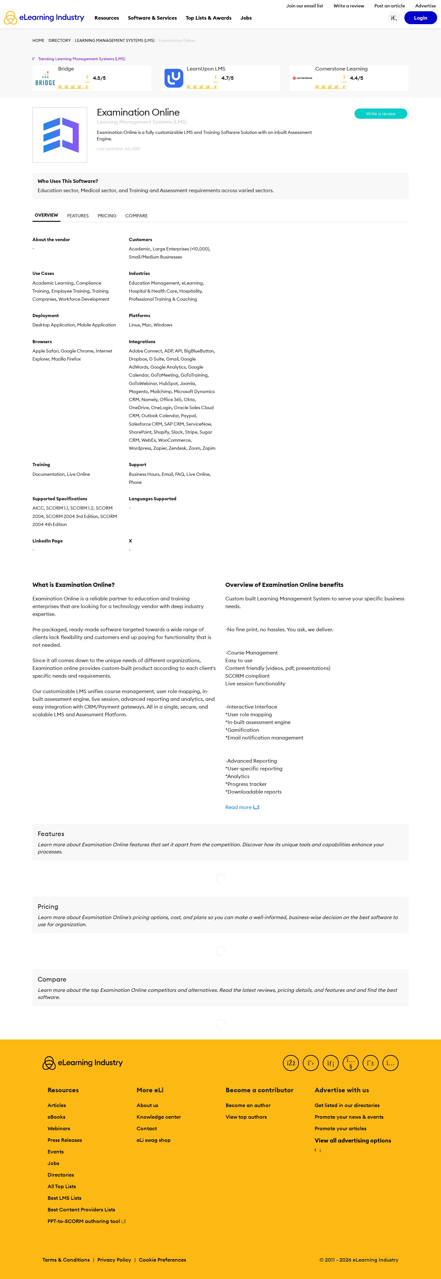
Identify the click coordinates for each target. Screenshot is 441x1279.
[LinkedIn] (331, 1063)
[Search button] (394, 17)
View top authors (246, 1117)
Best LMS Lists (64, 1198)
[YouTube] (351, 1063)
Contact (147, 1128)
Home (38, 40)
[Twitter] (311, 1063)
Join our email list (304, 6)
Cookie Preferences (162, 1259)
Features (78, 216)
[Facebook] (291, 1063)
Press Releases (65, 1140)
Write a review (349, 6)
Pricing (107, 216)
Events (56, 1151)
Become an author (248, 1105)
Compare (136, 216)
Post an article (389, 6)
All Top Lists (62, 1186)
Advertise (425, 6)
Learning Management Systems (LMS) (114, 40)
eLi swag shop (154, 1140)
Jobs (53, 1163)
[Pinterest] (371, 1063)
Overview (46, 215)
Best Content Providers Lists (81, 1209)
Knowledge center (159, 1117)
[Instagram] (390, 1063)
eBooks (56, 1117)
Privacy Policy (114, 1259)
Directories (61, 1174)
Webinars (59, 1128)
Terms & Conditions (66, 1259)
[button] (317, 807)
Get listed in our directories (347, 1105)
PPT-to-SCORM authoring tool (87, 1221)
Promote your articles (340, 1128)
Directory (60, 40)
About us (147, 1105)
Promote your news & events (349, 1117)
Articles (57, 1105)
